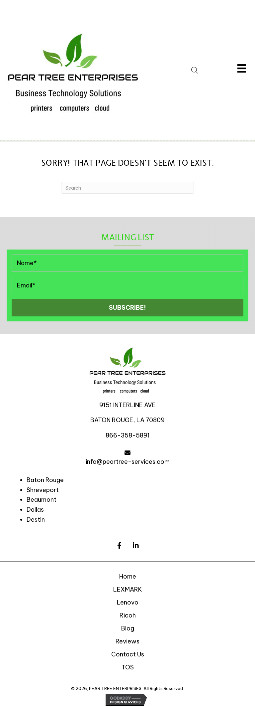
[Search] (127, 188)
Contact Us (127, 654)
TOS (128, 667)
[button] (127, 307)
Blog (127, 628)
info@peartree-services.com (128, 461)
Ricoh (128, 615)
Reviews (127, 641)
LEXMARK (127, 589)
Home (127, 576)
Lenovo (127, 602)
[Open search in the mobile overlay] (202, 69)
